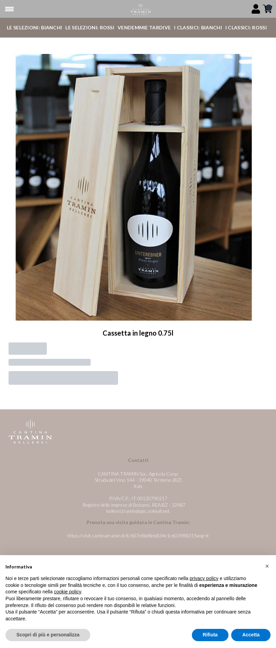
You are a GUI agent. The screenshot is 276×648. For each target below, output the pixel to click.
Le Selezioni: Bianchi (34, 27)
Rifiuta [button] (210, 635)
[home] (140, 9)
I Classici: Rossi (246, 27)
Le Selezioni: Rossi (89, 27)
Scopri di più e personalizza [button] (47, 635)
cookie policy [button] (67, 592)
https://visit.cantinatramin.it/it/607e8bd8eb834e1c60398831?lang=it (138, 535)
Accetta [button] (251, 635)
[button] (267, 566)
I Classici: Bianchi (198, 27)
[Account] (256, 9)
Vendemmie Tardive (144, 27)
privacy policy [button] (204, 578)
